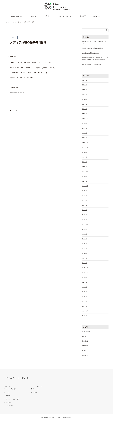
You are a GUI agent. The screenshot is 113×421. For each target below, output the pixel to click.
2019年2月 (84, 214)
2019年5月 (84, 205)
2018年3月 (84, 258)
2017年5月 (84, 287)
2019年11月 (85, 186)
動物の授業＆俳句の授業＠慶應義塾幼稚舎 (93, 48)
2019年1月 (84, 219)
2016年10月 (85, 311)
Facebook (35, 389)
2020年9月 (84, 176)
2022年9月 (84, 123)
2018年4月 (84, 253)
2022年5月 (84, 133)
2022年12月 (85, 118)
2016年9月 (84, 316)
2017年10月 (85, 272)
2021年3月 (84, 162)
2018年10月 (85, 229)
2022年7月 (84, 128)
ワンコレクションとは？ (65, 16)
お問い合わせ (97, 16)
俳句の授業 (85, 341)
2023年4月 (84, 109)
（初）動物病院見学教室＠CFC (90, 53)
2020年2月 (84, 181)
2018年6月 (84, 243)
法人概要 (83, 16)
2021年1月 (84, 166)
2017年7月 (84, 277)
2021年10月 (85, 147)
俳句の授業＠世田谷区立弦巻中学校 (91, 64)
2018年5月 (84, 248)
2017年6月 (84, 282)
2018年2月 (84, 263)
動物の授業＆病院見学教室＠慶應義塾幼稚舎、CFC (94, 42)
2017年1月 (84, 301)
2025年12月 (85, 80)
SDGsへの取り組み (17, 16)
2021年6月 (84, 157)
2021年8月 (84, 152)
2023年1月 (84, 113)
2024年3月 (84, 94)
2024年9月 (84, 89)
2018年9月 (84, 234)
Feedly (34, 392)
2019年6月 (84, 200)
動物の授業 (85, 345)
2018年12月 (85, 224)
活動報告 (47, 16)
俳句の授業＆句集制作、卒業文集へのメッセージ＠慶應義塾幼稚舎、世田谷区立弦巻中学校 (95, 58)
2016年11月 (85, 306)
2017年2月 (84, 296)
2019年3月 (84, 210)
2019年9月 (84, 190)
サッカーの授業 (86, 331)
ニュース (33, 16)
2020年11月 (85, 171)
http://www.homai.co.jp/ (17, 93)
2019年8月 (84, 195)
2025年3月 (84, 85)
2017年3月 (84, 291)
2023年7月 (84, 104)
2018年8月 (84, 239)
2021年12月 (85, 142)
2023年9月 (84, 99)
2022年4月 (84, 138)
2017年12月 (85, 267)
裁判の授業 (85, 355)
